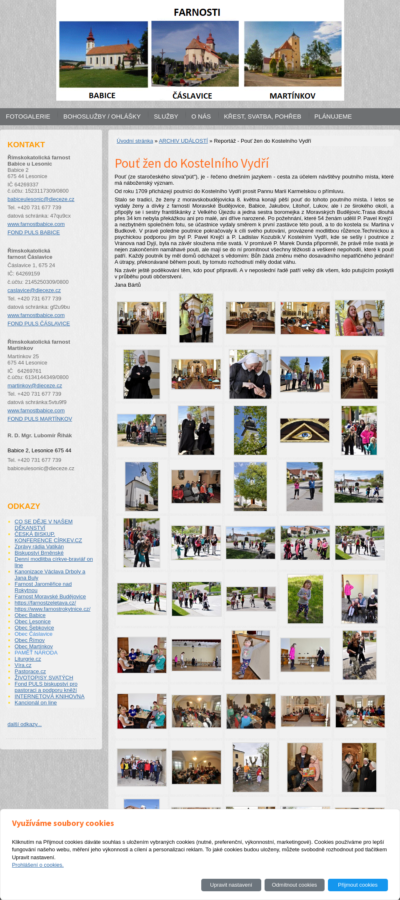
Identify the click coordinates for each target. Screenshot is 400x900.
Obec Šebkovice (34, 628)
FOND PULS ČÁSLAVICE (39, 323)
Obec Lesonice (33, 621)
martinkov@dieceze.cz (35, 385)
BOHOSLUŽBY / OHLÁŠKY (102, 116)
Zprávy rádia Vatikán (39, 546)
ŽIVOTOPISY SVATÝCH (44, 677)
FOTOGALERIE (28, 116)
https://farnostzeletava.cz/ (45, 603)
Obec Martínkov (34, 646)
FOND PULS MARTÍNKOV (40, 419)
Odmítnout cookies (294, 885)
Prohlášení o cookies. (38, 865)
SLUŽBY (166, 116)
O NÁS (201, 116)
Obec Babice (30, 615)
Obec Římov (30, 640)
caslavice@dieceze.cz (34, 290)
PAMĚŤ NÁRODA (36, 653)
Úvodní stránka (135, 141)
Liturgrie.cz (28, 659)
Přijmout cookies (358, 885)
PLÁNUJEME (333, 116)
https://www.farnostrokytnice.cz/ (52, 609)
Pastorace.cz (30, 671)
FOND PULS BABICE (34, 232)
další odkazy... (25, 724)
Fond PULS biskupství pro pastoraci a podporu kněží (46, 687)
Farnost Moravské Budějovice (50, 596)
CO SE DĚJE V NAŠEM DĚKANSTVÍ (43, 524)
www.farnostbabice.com (36, 224)
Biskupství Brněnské (39, 553)
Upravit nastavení (231, 885)
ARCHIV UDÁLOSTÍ (183, 141)
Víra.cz (23, 665)
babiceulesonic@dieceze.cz (41, 199)
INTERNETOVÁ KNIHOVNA (50, 696)
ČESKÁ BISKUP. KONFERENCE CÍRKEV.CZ (48, 537)
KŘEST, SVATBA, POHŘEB (262, 116)
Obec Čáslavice (33, 634)
